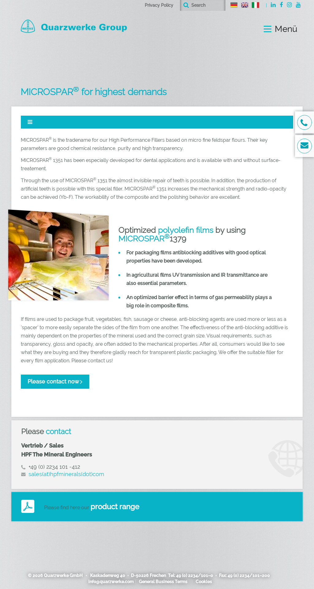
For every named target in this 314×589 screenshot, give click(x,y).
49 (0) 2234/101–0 (194, 575)
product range (114, 506)
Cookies (204, 581)
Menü (286, 29)
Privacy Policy (159, 5)
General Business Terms (163, 581)
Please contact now (53, 381)
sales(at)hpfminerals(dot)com (66, 474)
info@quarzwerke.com (111, 581)
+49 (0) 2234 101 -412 (54, 467)
